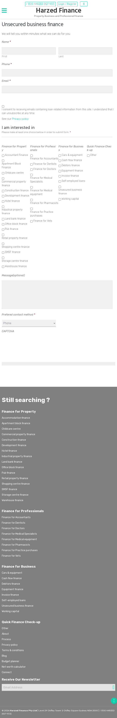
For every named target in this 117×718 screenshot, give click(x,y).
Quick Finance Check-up (99, 148)
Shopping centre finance (16, 246)
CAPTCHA (8, 331)
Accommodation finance (16, 417)
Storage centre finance (15, 260)
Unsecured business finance (70, 191)
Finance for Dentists (45, 163)
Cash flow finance (72, 160)
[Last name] (85, 50)
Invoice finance (70, 175)
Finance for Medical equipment (41, 192)
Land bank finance (15, 218)
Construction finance (17, 190)
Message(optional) (13, 275)
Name (6, 41)
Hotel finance (12, 201)
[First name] (29, 50)
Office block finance (16, 223)
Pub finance (11, 229)
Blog (4, 655)
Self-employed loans (73, 180)
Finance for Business (70, 148)
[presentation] (28, 343)
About (5, 633)
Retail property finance (14, 238)
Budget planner (10, 661)
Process (6, 639)
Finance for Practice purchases (41, 213)
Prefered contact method (18, 314)
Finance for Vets (42, 220)
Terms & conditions (13, 650)
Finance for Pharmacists (44, 203)
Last (61, 56)
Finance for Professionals (43, 148)
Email (6, 80)
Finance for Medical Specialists (41, 179)
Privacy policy (20, 118)
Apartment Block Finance (11, 165)
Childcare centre (14, 172)
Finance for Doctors (44, 169)
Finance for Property (14, 148)
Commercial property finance (14, 183)
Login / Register (67, 3)
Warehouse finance (16, 266)
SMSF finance (12, 252)
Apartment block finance (16, 423)
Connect (7, 672)
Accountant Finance (16, 155)
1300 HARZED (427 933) (40, 3)
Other (93, 155)
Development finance (17, 195)
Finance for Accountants (44, 158)
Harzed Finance (58, 10)
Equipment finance (72, 170)
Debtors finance (71, 165)
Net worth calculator (14, 666)
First (4, 56)
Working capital (70, 198)
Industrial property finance (12, 211)
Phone (7, 64)
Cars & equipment (72, 155)
